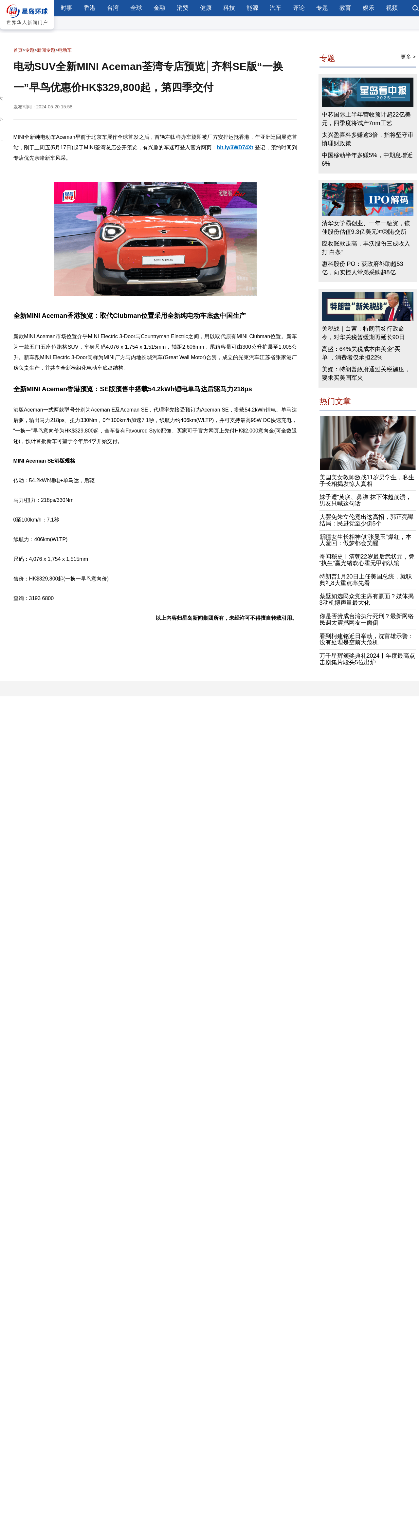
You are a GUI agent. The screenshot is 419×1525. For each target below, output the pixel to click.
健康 (206, 8)
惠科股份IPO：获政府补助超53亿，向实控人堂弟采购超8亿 (362, 268)
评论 (299, 8)
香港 (90, 8)
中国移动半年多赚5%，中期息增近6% (367, 159)
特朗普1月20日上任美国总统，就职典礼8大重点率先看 (365, 579)
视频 (392, 8)
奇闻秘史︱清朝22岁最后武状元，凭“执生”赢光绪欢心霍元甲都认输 (366, 559)
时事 (66, 8)
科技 (229, 8)
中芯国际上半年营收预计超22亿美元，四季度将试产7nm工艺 (366, 118)
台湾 (113, 8)
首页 (18, 50)
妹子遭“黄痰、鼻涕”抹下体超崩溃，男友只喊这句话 (365, 500)
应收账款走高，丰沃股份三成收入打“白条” (366, 247)
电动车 (65, 50)
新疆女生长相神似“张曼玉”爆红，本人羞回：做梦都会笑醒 (365, 540)
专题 (322, 8)
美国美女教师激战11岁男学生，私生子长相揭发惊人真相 (366, 480)
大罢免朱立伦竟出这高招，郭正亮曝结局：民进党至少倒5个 (366, 520)
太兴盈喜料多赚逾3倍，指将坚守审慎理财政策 (367, 139)
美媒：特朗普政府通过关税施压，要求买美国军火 (366, 373)
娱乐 (368, 8)
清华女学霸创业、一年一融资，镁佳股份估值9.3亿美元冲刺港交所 (366, 227)
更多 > (408, 57)
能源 (252, 8)
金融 (159, 8)
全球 (136, 8)
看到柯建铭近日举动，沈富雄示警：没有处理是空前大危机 (366, 639)
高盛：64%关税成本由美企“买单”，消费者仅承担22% (361, 353)
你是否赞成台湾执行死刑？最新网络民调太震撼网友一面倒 (366, 619)
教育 (345, 8)
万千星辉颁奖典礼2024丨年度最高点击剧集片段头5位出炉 (367, 659)
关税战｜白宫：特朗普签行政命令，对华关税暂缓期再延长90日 (363, 332)
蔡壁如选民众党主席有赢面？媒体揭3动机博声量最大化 (366, 599)
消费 (183, 8)
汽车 (276, 8)
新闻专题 (46, 50)
